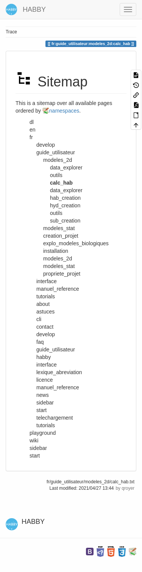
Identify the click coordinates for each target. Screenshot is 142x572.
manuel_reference (57, 387)
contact (44, 327)
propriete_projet (61, 274)
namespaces (64, 111)
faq (40, 342)
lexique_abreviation (59, 372)
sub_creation (65, 221)
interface (46, 365)
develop (45, 334)
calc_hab (61, 183)
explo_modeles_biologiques (76, 243)
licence (44, 380)
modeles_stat (59, 266)
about (43, 304)
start (41, 410)
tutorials (45, 425)
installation (55, 251)
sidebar (45, 403)
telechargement (54, 418)
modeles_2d (57, 258)
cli (38, 319)
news (42, 395)
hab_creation (65, 198)
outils (56, 213)
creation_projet (60, 236)
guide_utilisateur (55, 349)
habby (43, 357)
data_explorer (66, 190)
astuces (45, 312)
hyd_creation (65, 205)
